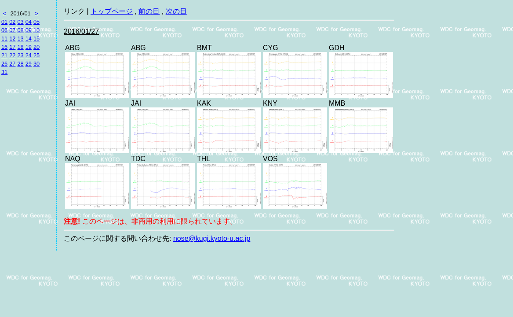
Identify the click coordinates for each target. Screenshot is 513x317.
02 (12, 21)
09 (28, 30)
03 (20, 21)
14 (28, 38)
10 (36, 30)
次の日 (176, 11)
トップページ (112, 11)
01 (4, 21)
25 (36, 55)
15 (36, 38)
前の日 (149, 11)
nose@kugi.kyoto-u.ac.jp (211, 238)
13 (20, 38)
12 (12, 38)
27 (12, 63)
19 (28, 47)
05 (36, 21)
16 (4, 47)
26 (4, 63)
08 (20, 30)
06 (4, 30)
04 (28, 21)
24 (28, 55)
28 (20, 63)
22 (12, 55)
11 (4, 38)
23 (20, 55)
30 (36, 63)
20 (36, 47)
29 (28, 63)
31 (4, 72)
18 (20, 47)
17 (12, 47)
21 (4, 55)
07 (12, 30)
